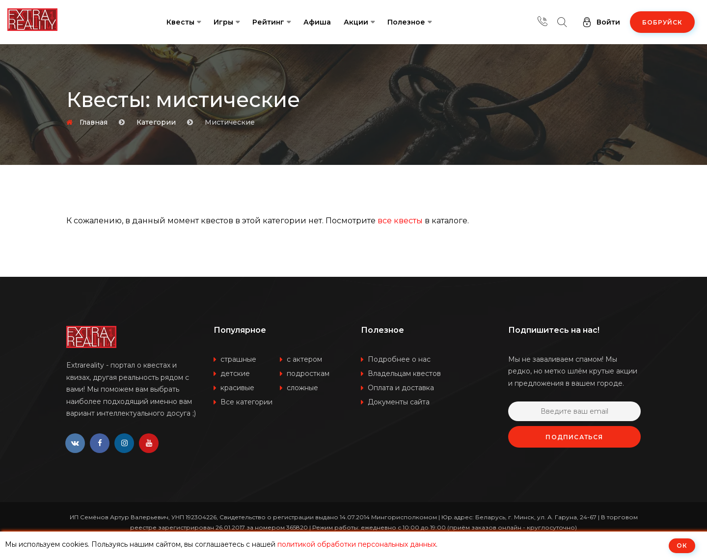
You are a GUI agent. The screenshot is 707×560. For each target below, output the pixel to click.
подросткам (308, 373)
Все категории (246, 402)
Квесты (180, 22)
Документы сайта (399, 402)
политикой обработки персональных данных (356, 544)
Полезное (406, 22)
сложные (302, 387)
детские (235, 373)
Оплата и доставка (401, 387)
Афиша (317, 22)
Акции (356, 22)
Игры (223, 22)
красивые (237, 387)
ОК (682, 545)
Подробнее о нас (399, 359)
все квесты (400, 220)
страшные (238, 359)
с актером (304, 359)
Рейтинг (268, 22)
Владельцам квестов (404, 373)
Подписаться (574, 437)
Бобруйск (662, 22)
